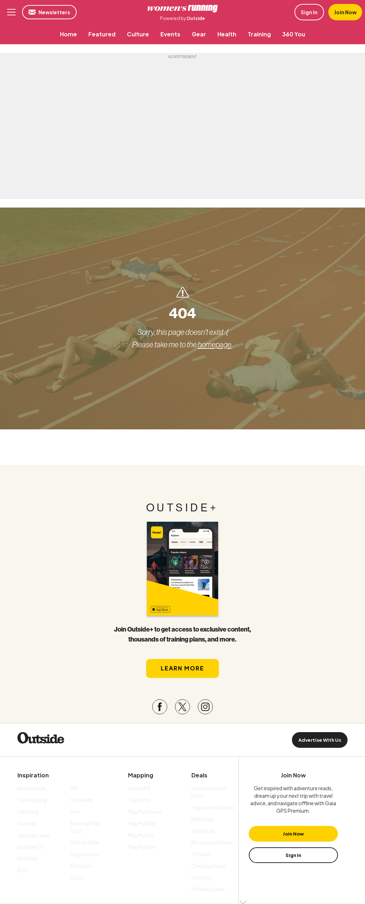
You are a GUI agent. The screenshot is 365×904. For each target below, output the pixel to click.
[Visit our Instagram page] (205, 706)
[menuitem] (68, 34)
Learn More (182, 668)
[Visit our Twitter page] (182, 706)
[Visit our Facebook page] (159, 706)
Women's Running (182, 8)
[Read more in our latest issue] (182, 569)
